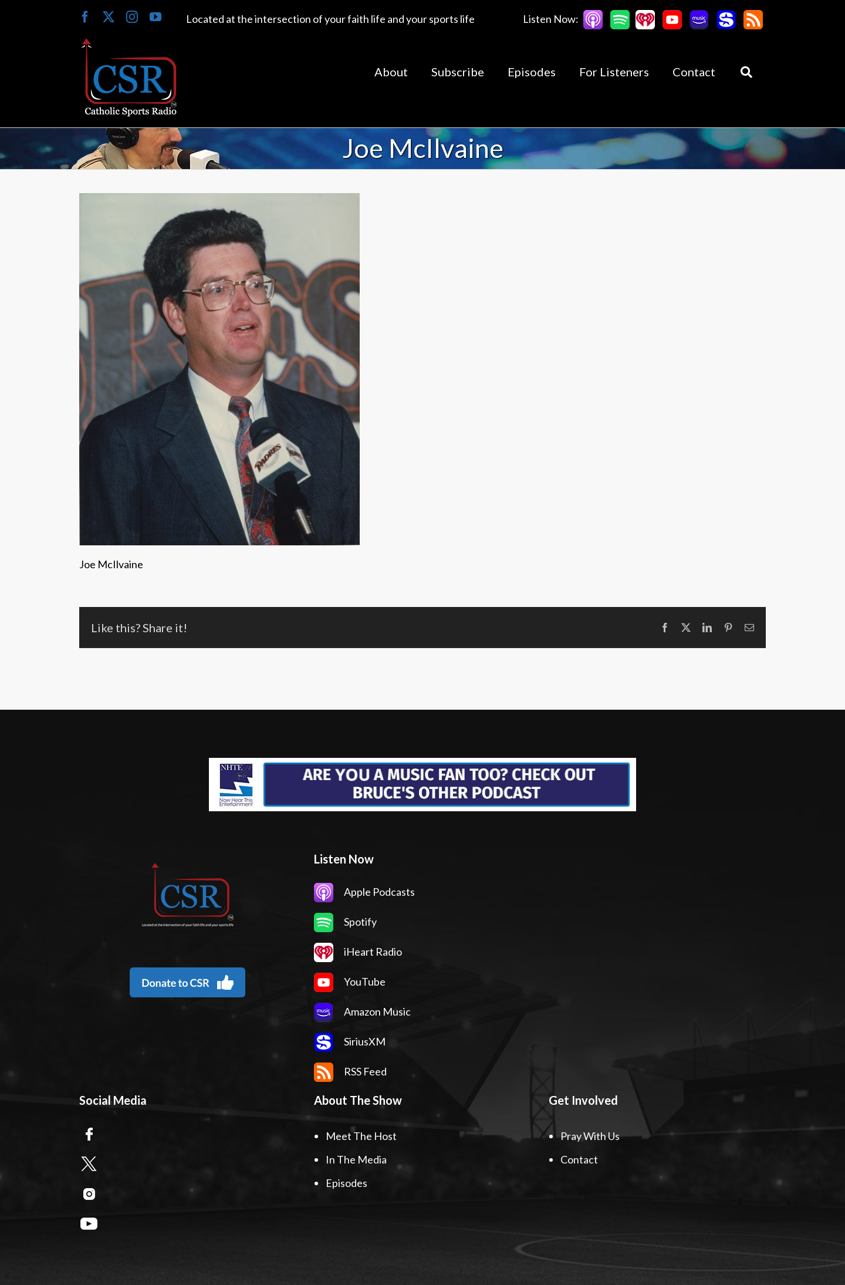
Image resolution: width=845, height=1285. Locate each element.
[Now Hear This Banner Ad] (422, 784)
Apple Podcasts (364, 891)
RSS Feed (350, 1071)
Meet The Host (361, 1135)
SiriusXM (350, 1041)
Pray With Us (590, 1135)
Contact (579, 1159)
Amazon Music (362, 1011)
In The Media (356, 1159)
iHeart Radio (358, 951)
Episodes (346, 1182)
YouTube (350, 981)
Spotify (345, 921)
